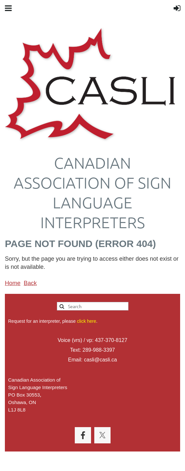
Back (30, 283)
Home (12, 283)
